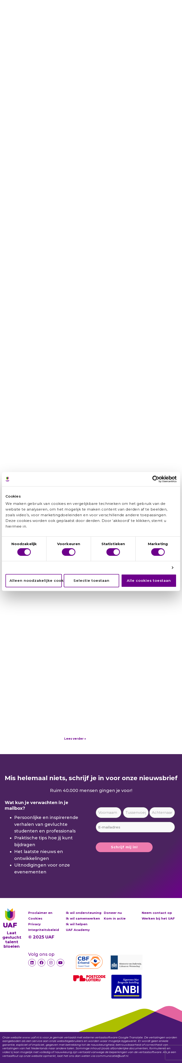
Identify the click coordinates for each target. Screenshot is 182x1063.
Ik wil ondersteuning (83, 913)
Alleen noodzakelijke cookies (35, 580)
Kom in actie (115, 918)
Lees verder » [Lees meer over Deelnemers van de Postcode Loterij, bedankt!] (75, 738)
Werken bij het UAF (158, 918)
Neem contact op (157, 913)
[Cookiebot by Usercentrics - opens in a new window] (156, 479)
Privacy (34, 924)
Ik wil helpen (76, 924)
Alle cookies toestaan (149, 580)
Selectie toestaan (91, 580)
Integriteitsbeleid (43, 930)
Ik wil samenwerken (83, 918)
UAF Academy (78, 930)
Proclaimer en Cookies (40, 915)
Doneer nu (113, 913)
